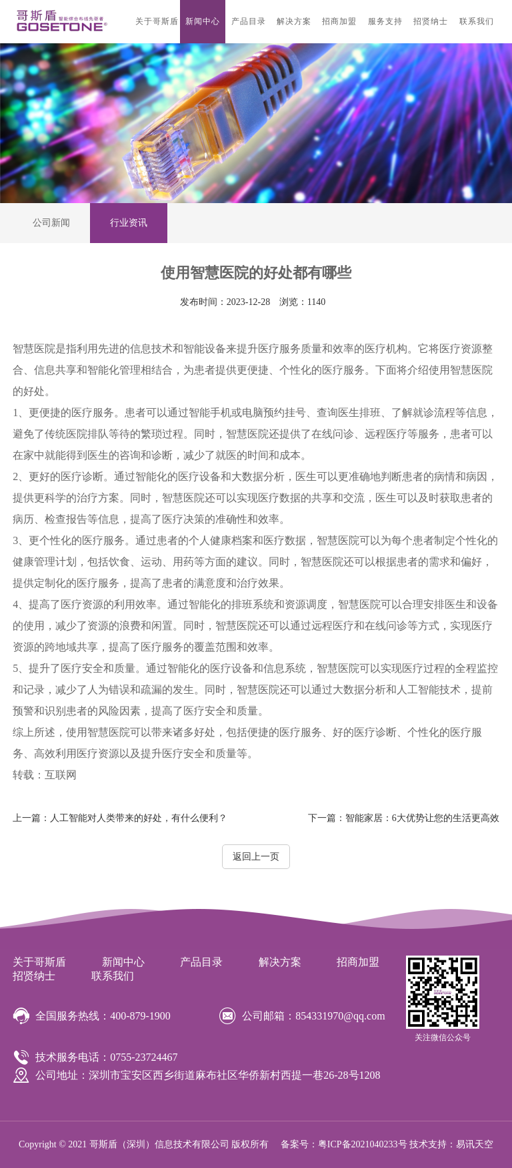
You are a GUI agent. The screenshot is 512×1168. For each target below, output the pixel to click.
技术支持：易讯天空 (451, 1144)
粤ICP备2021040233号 (362, 1144)
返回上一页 (256, 857)
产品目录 (248, 21)
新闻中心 (202, 21)
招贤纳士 (430, 21)
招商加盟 (339, 21)
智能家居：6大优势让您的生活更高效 (403, 818)
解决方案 (294, 21)
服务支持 (385, 21)
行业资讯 (128, 223)
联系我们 (476, 21)
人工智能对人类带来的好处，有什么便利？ (120, 818)
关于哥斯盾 (157, 21)
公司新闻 (51, 223)
